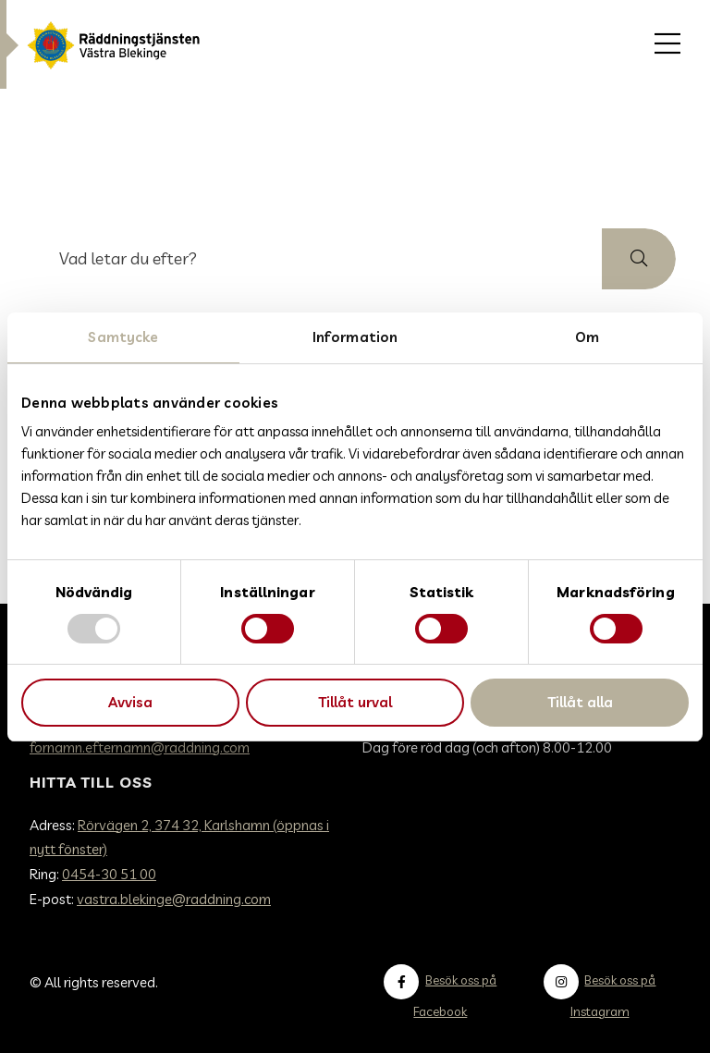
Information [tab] (355, 337)
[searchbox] (318, 258)
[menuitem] (667, 44)
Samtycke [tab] (123, 337)
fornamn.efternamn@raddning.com (140, 747)
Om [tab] (587, 337)
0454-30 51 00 (109, 874)
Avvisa (130, 702)
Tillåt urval (355, 702)
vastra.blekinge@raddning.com (174, 899)
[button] (639, 258)
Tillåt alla (580, 702)
